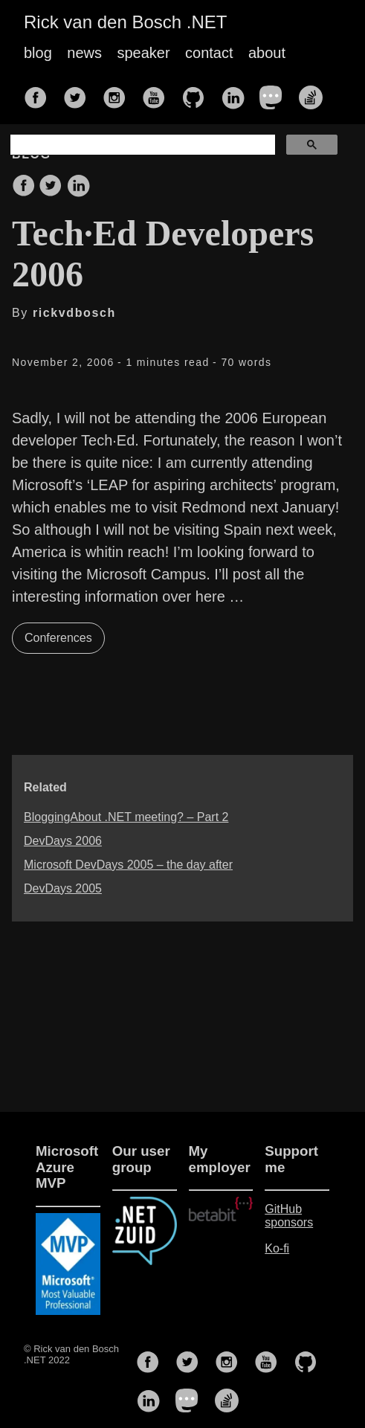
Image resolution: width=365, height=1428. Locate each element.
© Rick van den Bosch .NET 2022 (71, 1354)
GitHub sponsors (289, 1216)
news (84, 53)
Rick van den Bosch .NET (125, 22)
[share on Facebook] (24, 186)
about (266, 53)
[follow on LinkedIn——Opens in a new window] (237, 93)
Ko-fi (277, 1248)
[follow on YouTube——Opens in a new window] (158, 93)
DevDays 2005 (63, 888)
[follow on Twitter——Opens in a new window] (79, 93)
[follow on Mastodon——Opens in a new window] (275, 93)
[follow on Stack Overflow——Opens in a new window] (315, 93)
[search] (141, 145)
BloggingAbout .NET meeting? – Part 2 (126, 817)
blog (38, 53)
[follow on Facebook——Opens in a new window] (40, 93)
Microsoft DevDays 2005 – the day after (128, 864)
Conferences (58, 637)
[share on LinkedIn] (78, 186)
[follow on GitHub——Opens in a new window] (197, 93)
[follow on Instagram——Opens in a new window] (119, 93)
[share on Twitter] (50, 186)
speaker (143, 53)
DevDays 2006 (63, 840)
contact (209, 53)
